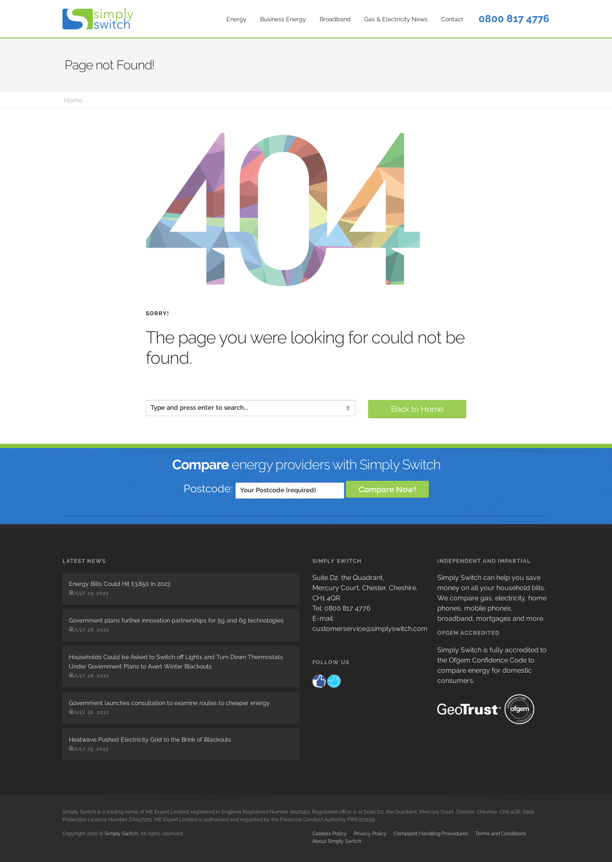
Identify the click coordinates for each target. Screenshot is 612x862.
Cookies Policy (329, 833)
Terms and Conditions (500, 833)
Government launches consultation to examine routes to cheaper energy (169, 702)
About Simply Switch (336, 841)
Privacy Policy (370, 833)
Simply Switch (121, 833)
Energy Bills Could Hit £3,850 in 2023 (119, 583)
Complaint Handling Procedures (431, 833)
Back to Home (417, 409)
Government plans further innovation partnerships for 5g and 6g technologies (176, 620)
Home (73, 100)
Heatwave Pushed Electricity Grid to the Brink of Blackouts (150, 739)
